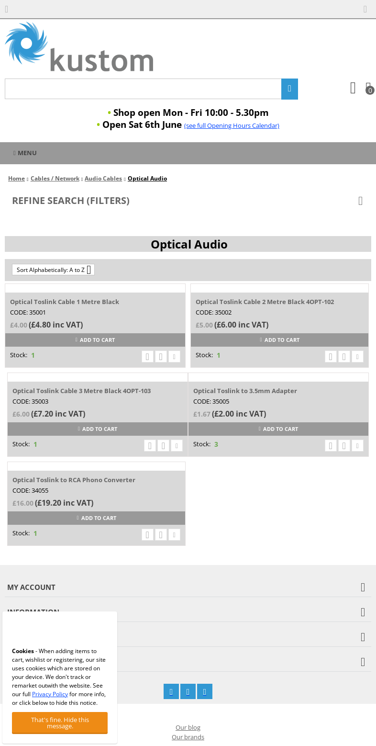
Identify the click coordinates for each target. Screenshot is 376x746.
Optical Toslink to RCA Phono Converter (73, 479)
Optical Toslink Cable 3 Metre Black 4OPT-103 (81, 390)
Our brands (188, 737)
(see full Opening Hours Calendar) (231, 125)
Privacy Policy (50, 694)
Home (16, 178)
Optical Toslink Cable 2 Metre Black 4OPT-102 (265, 301)
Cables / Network (55, 178)
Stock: (18, 354)
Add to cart (95, 339)
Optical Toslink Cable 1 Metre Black (64, 301)
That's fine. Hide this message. (60, 722)
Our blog (188, 727)
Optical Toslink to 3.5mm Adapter (245, 390)
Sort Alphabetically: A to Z (54, 269)
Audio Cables (103, 178)
